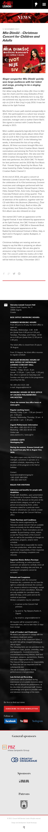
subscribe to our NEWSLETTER (22, 708)
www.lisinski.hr (16, 530)
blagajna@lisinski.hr (23, 387)
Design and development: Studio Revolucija (24, 822)
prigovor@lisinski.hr (32, 618)
